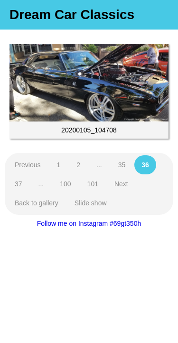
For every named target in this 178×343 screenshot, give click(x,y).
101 (92, 184)
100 (65, 184)
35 (122, 165)
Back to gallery (36, 203)
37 (18, 184)
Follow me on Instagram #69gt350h (89, 223)
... (99, 165)
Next (121, 184)
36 (145, 165)
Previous (27, 165)
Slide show (91, 203)
